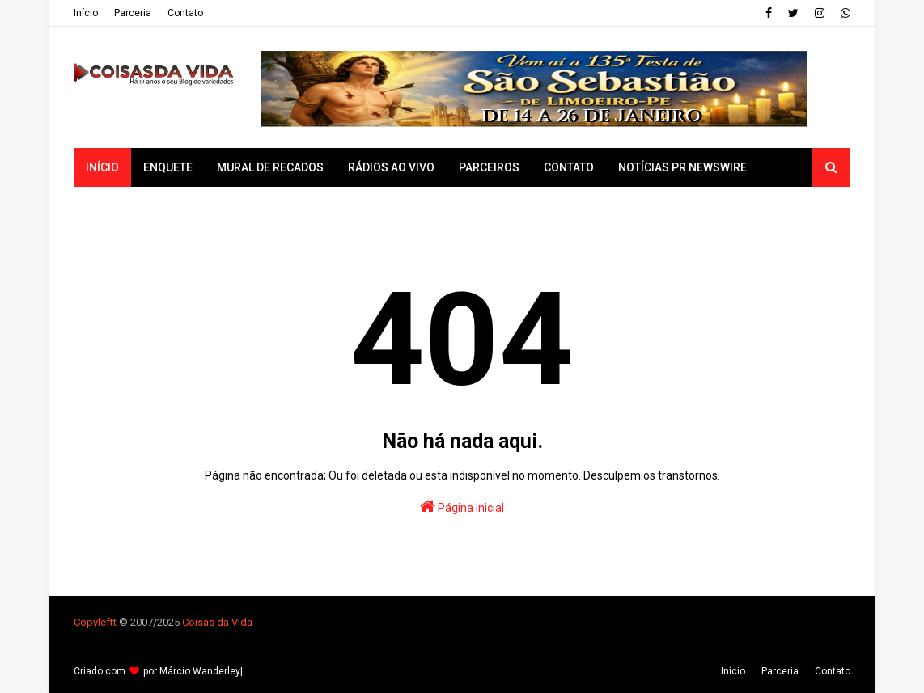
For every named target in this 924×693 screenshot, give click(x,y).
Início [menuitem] (102, 167)
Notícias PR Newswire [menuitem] (682, 167)
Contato (185, 13)
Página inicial (462, 506)
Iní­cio (86, 13)
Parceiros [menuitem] (489, 167)
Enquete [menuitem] (168, 167)
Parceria (132, 13)
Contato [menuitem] (569, 167)
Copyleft (93, 622)
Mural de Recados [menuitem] (270, 167)
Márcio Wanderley (199, 671)
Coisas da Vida (217, 622)
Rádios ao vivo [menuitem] (391, 167)
